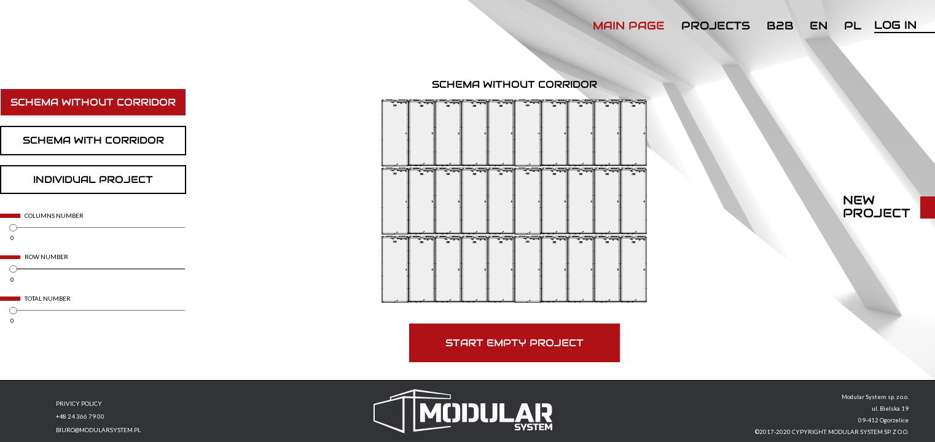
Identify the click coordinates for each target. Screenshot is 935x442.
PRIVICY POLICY (79, 404)
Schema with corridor (93, 140)
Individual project (93, 179)
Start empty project (514, 342)
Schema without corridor (93, 102)
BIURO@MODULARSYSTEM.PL (98, 430)
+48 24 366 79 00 (80, 417)
